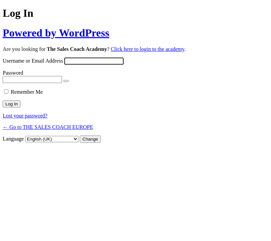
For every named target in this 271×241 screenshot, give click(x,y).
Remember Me (27, 92)
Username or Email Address (33, 61)
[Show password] (66, 81)
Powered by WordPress (56, 33)
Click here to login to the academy (147, 49)
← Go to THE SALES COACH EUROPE (48, 127)
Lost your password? (25, 115)
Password (13, 73)
